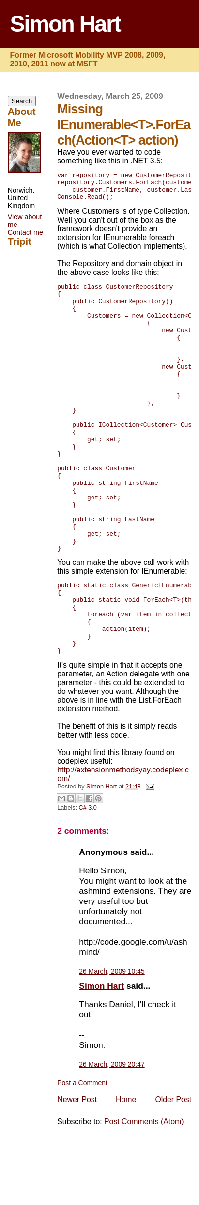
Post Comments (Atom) (144, 1195)
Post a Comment (82, 1157)
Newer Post (77, 1174)
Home (126, 1174)
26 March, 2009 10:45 (111, 1045)
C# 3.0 (88, 882)
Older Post (173, 1174)
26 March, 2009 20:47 (111, 1138)
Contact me (25, 232)
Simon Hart (65, 23)
